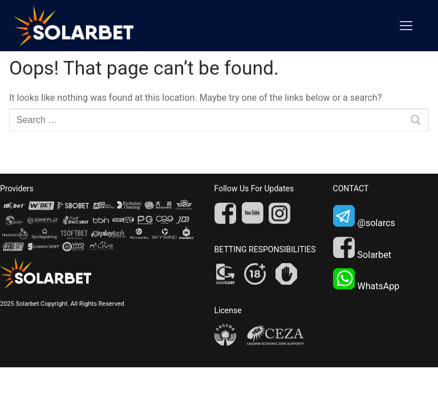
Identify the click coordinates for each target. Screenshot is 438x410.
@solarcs (364, 216)
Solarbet (362, 248)
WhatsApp (366, 280)
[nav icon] (406, 26)
